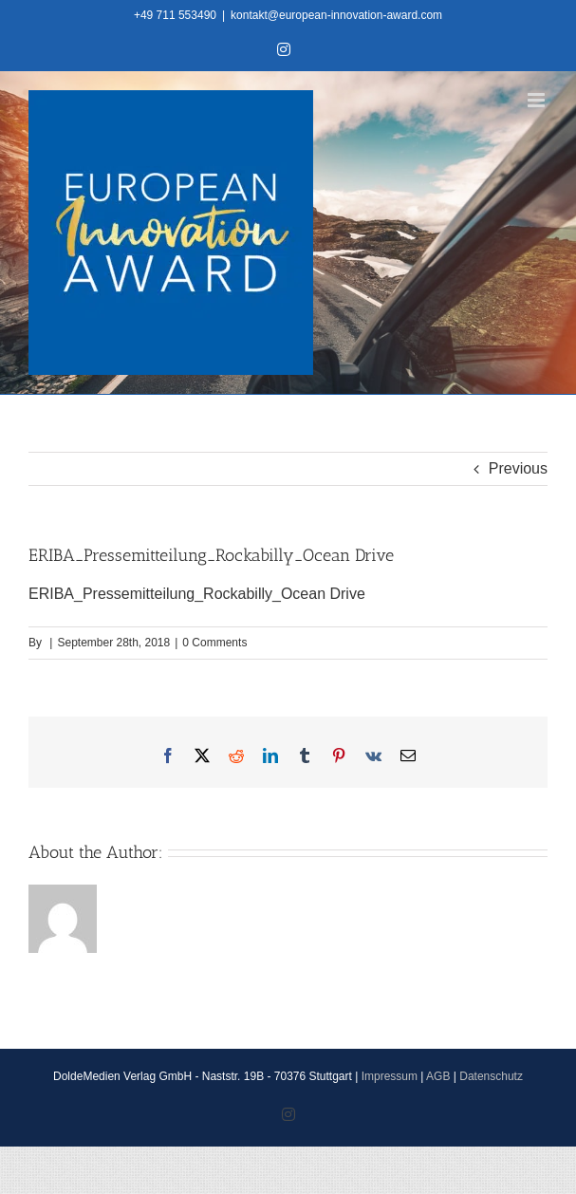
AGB (438, 1076)
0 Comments (214, 642)
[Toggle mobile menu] (538, 100)
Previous (518, 468)
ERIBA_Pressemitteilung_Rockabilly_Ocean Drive (196, 594)
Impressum (390, 1076)
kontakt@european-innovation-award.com (336, 15)
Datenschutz (491, 1076)
